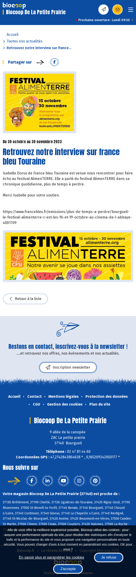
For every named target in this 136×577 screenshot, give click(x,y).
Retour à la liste (25, 299)
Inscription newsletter (68, 367)
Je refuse (108, 557)
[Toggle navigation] (130, 11)
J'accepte (68, 569)
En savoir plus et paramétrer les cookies (51, 557)
